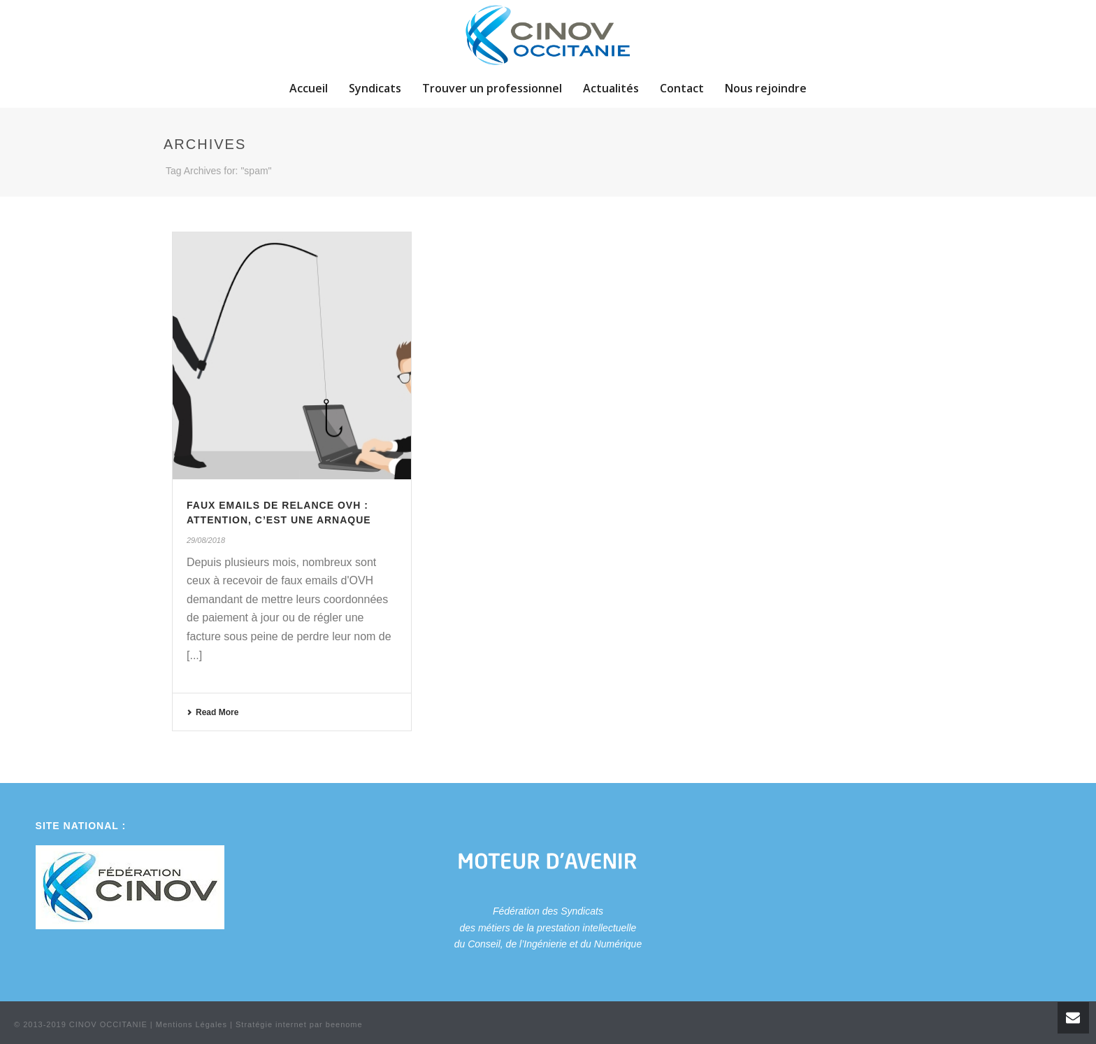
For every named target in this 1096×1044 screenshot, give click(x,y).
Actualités (611, 88)
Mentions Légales (191, 1024)
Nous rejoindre (766, 88)
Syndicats (375, 88)
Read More (212, 712)
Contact (682, 88)
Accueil (308, 88)
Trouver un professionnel (492, 88)
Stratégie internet (271, 1024)
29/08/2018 (206, 540)
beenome (344, 1024)
